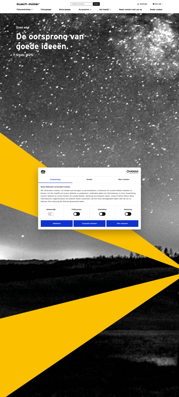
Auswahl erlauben (89, 223)
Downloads (142, 4)
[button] (25, 9)
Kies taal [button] (157, 4)
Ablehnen (57, 223)
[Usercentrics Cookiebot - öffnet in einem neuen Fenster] (128, 172)
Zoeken (96, 4)
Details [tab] (89, 179)
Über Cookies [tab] (123, 179)
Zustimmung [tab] (55, 179)
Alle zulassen (122, 223)
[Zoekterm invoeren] (82, 4)
